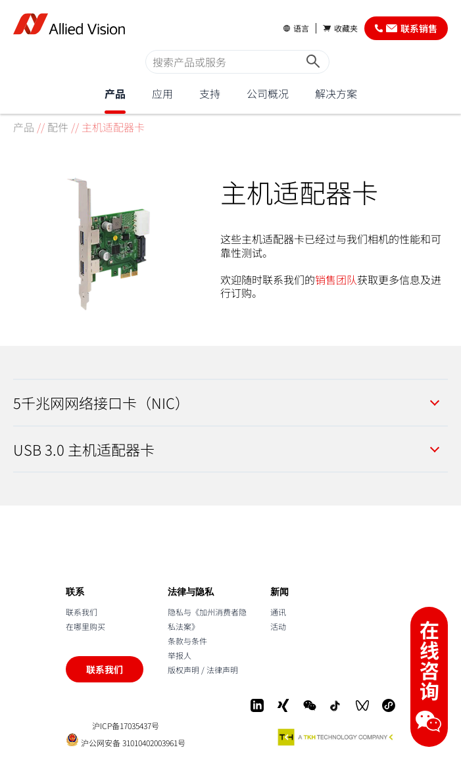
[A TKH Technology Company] (336, 737)
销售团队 (336, 279)
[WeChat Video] (362, 705)
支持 (209, 93)
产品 (115, 93)
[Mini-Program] (388, 705)
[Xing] (283, 705)
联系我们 (81, 611)
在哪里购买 (85, 626)
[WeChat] (309, 705)
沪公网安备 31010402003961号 (125, 740)
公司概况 (268, 93)
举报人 (179, 655)
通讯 (278, 611)
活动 (278, 626)
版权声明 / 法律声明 (203, 669)
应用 (162, 93)
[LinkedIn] (257, 705)
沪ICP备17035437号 (125, 726)
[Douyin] (336, 705)
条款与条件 (187, 640)
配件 (57, 127)
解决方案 (336, 93)
